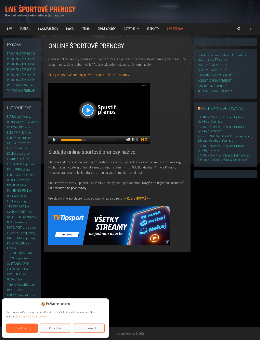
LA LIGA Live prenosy (19, 143)
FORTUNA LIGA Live (18, 159)
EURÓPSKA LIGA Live (19, 132)
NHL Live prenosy (16, 196)
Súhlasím (21, 328)
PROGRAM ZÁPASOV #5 (21, 74)
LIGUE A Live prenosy (19, 153)
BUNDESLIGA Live (17, 148)
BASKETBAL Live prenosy (21, 217)
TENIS (86, 29)
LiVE (9, 29)
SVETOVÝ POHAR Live (19, 211)
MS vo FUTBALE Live (18, 169)
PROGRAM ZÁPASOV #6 (21, 80)
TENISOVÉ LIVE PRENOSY (212, 70)
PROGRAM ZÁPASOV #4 (21, 69)
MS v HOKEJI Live (16, 185)
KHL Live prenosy (16, 201)
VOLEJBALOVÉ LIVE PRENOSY (215, 80)
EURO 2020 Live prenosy (21, 174)
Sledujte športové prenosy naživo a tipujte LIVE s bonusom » (88, 75)
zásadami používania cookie (30, 316)
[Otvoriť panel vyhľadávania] (239, 29)
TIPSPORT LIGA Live (18, 206)
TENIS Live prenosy (17, 258)
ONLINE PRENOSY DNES (20, 85)
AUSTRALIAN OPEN (18, 263)
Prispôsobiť (89, 328)
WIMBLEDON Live (16, 274)
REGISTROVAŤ (136, 198)
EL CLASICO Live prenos (20, 164)
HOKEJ (70, 29)
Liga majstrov (48, 29)
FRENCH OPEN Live (17, 268)
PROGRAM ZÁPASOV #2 (21, 59)
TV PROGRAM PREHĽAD (21, 90)
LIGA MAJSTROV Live (19, 127)
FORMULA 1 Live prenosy (21, 233)
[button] (251, 29)
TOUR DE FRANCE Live (19, 253)
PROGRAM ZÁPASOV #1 (21, 53)
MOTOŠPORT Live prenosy (22, 227)
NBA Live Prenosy (17, 222)
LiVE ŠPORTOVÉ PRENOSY (40, 9)
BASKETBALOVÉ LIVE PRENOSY (216, 75)
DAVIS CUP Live (16, 290)
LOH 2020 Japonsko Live (21, 295)
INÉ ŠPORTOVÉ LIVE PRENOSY (215, 91)
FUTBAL (25, 29)
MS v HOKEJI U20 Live (19, 190)
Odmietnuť (55, 328)
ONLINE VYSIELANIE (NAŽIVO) (222, 108)
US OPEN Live (14, 279)
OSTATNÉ (133, 29)
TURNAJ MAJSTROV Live (21, 284)
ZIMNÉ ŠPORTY (106, 29)
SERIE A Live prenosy (19, 137)
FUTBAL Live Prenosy (19, 116)
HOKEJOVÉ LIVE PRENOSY (22, 122)
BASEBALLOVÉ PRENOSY (212, 86)
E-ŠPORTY (153, 29)
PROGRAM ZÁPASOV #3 (21, 64)
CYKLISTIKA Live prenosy (21, 238)
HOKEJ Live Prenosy (18, 180)
